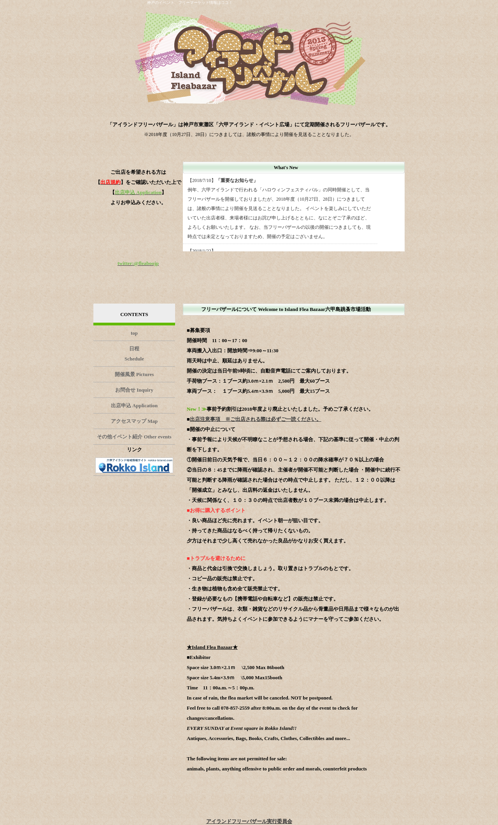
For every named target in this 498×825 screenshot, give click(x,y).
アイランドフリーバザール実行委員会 (249, 821)
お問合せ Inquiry (134, 390)
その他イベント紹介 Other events (134, 437)
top (134, 333)
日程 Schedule (134, 354)
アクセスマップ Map (134, 421)
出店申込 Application (134, 405)
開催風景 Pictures (134, 374)
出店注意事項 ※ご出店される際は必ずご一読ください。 (255, 419)
